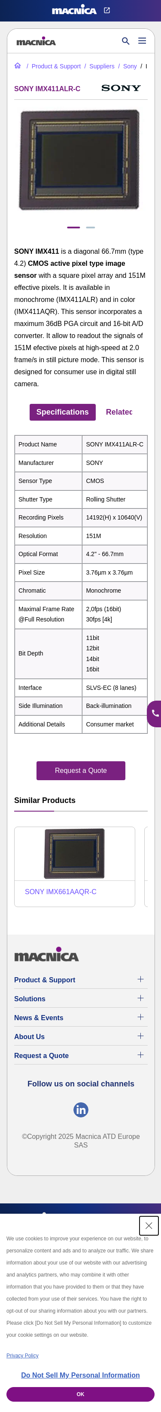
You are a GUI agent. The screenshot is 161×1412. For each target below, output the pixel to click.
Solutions (30, 999)
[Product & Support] (53, 66)
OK (81, 1394)
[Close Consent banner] (149, 1225)
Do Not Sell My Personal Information (80, 1375)
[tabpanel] (81, 584)
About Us (29, 1036)
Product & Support (44, 980)
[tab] (73, 227)
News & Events (39, 1017)
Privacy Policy (22, 1356)
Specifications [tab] (62, 412)
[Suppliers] (99, 66)
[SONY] (126, 66)
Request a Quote (41, 1055)
